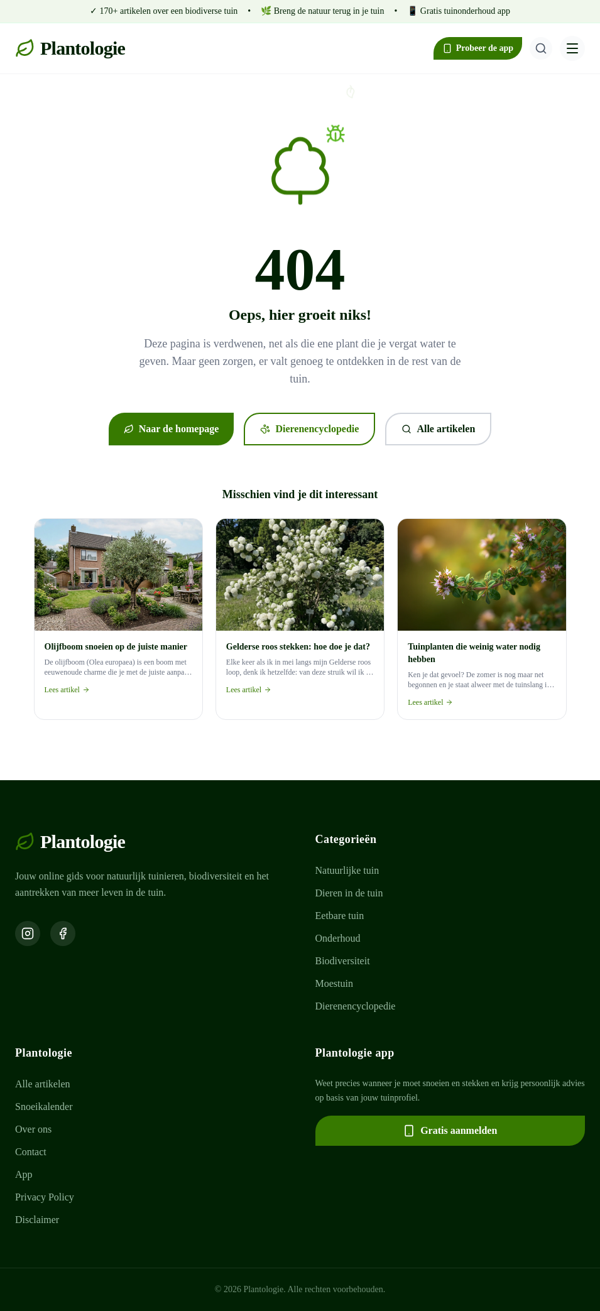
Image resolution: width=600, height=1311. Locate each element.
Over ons (33, 1129)
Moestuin (334, 983)
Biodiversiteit (342, 960)
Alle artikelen (438, 428)
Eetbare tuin (339, 915)
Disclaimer (37, 1219)
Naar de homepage (171, 428)
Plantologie (70, 48)
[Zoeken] (541, 48)
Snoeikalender (44, 1106)
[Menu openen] (572, 48)
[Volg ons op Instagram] (27, 933)
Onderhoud (338, 938)
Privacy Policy (44, 1197)
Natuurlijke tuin (347, 870)
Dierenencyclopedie (309, 428)
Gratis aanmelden (450, 1130)
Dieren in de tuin (349, 893)
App (24, 1174)
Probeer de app (477, 48)
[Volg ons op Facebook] (62, 933)
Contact (30, 1151)
